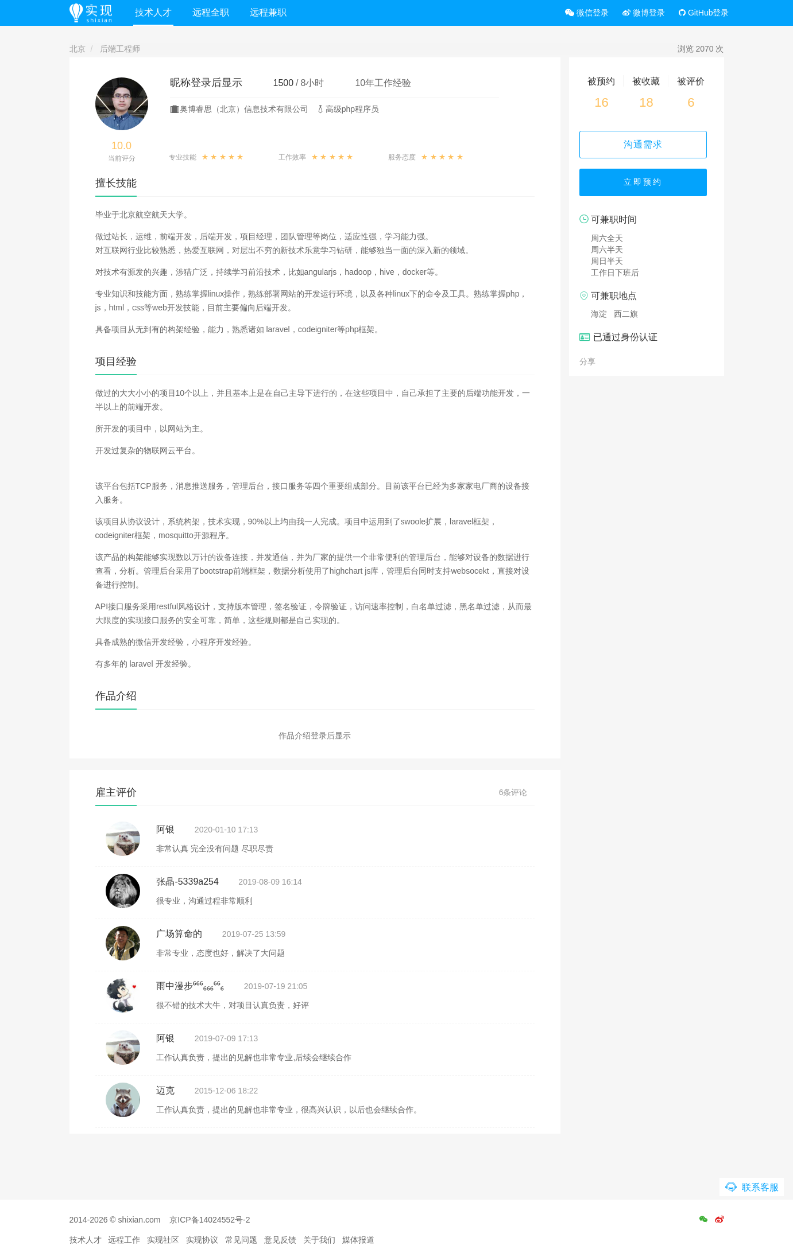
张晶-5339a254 (187, 881)
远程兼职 (270, 12)
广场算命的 (179, 934)
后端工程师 (120, 48)
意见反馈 (280, 1239)
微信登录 (587, 12)
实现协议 (202, 1239)
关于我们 (319, 1239)
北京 (77, 48)
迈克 (165, 1090)
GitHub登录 (704, 12)
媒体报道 (358, 1239)
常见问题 (241, 1239)
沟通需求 (646, 144)
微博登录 (643, 12)
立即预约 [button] (646, 183)
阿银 (165, 829)
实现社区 (163, 1239)
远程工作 (124, 1239)
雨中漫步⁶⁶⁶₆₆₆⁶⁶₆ (190, 986)
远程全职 (212, 12)
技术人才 (155, 12)
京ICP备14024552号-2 (209, 1219)
